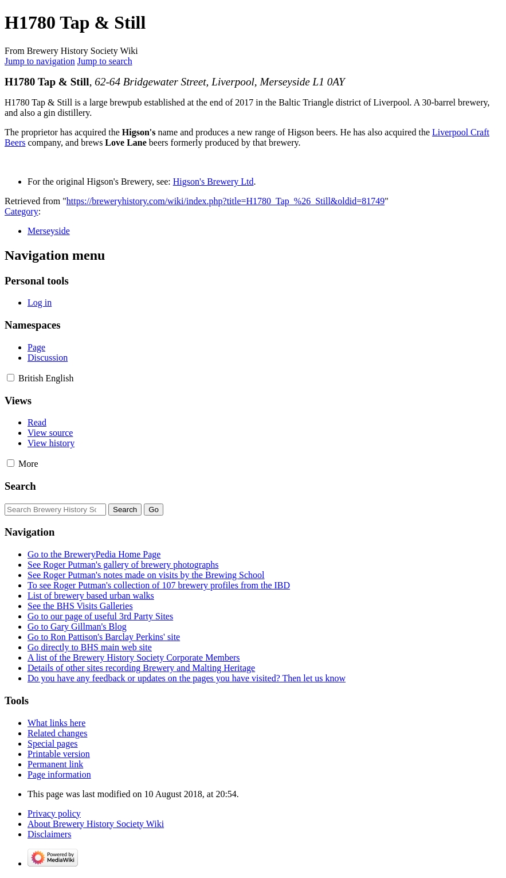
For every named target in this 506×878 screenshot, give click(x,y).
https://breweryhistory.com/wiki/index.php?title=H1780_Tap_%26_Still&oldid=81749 (225, 201)
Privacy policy (54, 813)
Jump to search (104, 61)
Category (21, 211)
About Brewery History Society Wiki (96, 824)
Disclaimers (49, 834)
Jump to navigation (40, 61)
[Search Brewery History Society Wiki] (55, 510)
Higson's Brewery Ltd (213, 181)
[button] (10, 377)
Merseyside (49, 231)
